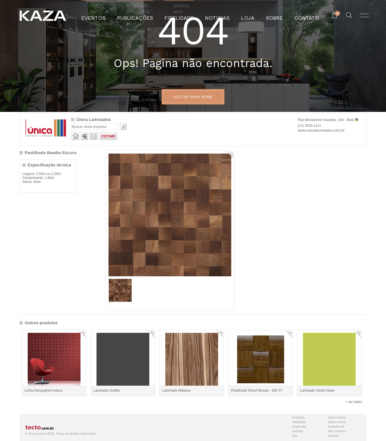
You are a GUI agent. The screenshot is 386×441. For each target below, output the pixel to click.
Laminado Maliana (176, 390)
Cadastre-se (336, 426)
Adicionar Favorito (230, 154)
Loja (294, 435)
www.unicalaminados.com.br (321, 130)
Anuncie (333, 435)
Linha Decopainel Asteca (44, 390)
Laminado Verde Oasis (317, 390)
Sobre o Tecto (337, 422)
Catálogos (299, 422)
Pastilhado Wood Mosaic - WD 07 (256, 390)
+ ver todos (353, 402)
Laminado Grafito (107, 390)
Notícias (297, 431)
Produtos (298, 417)
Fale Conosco (337, 431)
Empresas (299, 426)
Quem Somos (337, 417)
